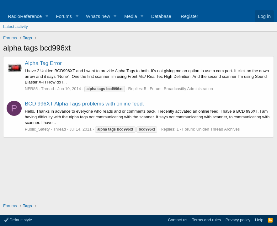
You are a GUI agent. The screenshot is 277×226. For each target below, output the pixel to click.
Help (259, 220)
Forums (64, 16)
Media (130, 16)
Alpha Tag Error (43, 63)
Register (189, 16)
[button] (46, 16)
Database (161, 16)
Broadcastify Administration (188, 88)
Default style (18, 220)
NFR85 (31, 88)
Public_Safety (37, 129)
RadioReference (25, 16)
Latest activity (15, 26)
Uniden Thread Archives (218, 129)
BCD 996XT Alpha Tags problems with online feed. (84, 104)
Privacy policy (238, 220)
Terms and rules (206, 220)
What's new (98, 16)
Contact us (177, 220)
